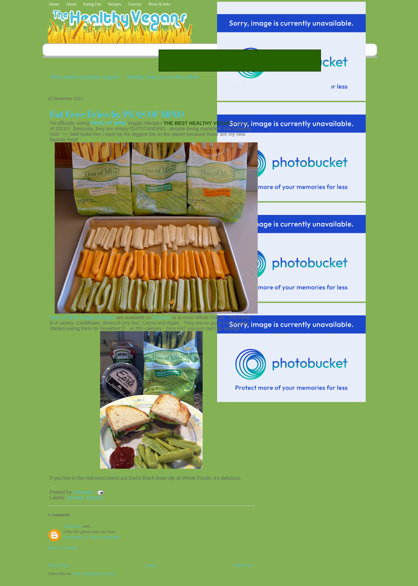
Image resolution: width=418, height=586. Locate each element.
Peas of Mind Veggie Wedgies (82, 317)
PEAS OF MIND (108, 123)
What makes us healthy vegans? (85, 77)
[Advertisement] (239, 60)
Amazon (161, 317)
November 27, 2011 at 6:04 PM (92, 537)
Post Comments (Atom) (94, 573)
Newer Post (58, 565)
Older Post (243, 565)
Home (54, 4)
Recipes (114, 4)
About (71, 4)
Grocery (134, 4)
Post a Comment (63, 547)
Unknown (84, 492)
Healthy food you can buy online (163, 77)
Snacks (95, 497)
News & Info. (159, 4)
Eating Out (92, 4)
